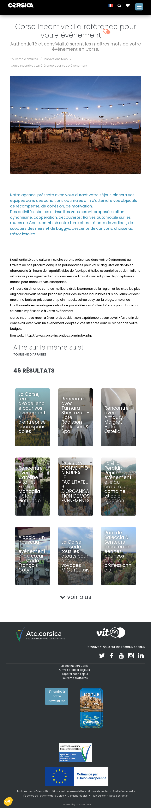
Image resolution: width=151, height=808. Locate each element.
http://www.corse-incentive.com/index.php (58, 335)
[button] (119, 5)
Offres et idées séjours (74, 670)
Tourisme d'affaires (24, 59)
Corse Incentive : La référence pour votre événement (49, 65)
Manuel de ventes (98, 791)
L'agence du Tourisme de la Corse (43, 795)
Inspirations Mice (56, 59)
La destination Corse (74, 666)
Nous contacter (118, 795)
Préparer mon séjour (74, 674)
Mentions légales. (78, 795)
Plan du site (99, 795)
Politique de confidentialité (32, 791)
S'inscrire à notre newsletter (56, 696)
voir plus (75, 597)
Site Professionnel (122, 791)
